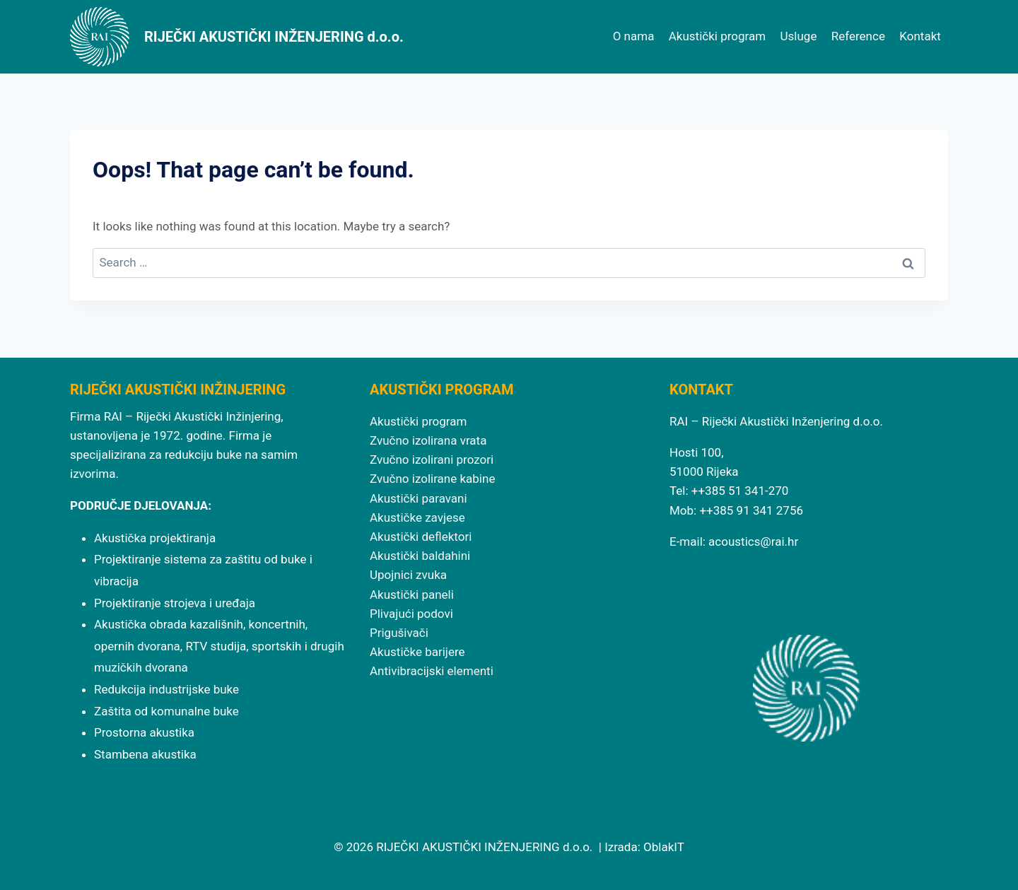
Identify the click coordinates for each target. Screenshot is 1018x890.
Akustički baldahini (420, 556)
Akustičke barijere (417, 652)
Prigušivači (399, 633)
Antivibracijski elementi (431, 671)
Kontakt (920, 36)
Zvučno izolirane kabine (432, 479)
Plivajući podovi (411, 614)
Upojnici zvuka (408, 575)
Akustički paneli (412, 594)
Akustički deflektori (421, 536)
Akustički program (717, 36)
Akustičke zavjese (417, 517)
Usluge (798, 36)
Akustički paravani (418, 498)
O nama (634, 36)
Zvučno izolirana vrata (428, 440)
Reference (858, 36)
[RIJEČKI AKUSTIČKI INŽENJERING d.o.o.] (237, 36)
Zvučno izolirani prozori (431, 459)
